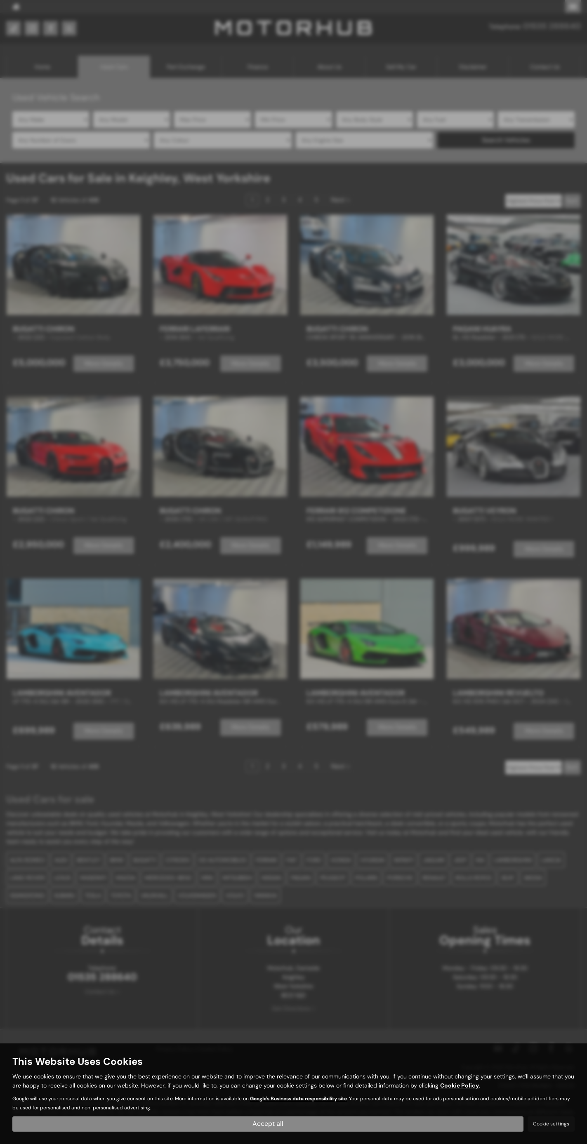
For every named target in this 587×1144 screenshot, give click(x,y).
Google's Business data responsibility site (298, 1098)
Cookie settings (551, 1124)
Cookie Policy (459, 1085)
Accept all (267, 1123)
